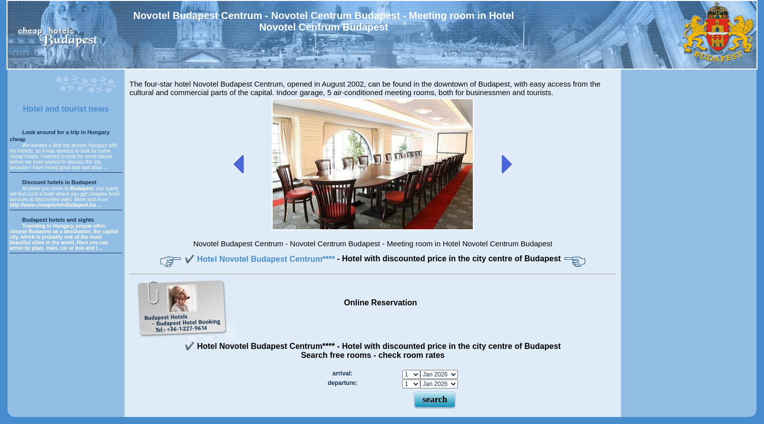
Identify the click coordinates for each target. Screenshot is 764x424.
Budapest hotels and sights (58, 220)
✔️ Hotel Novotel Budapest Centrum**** (261, 259)
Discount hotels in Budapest (59, 182)
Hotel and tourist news (66, 109)
